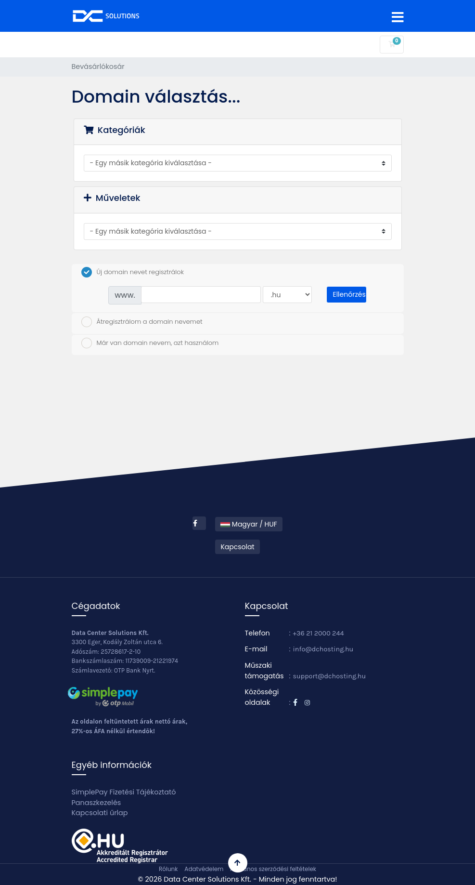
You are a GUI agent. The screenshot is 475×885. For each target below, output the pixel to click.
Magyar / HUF (248, 524)
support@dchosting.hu (329, 676)
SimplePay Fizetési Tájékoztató (124, 792)
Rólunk (168, 869)
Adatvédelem (203, 869)
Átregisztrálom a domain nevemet (142, 322)
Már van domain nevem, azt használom (150, 343)
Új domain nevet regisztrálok (132, 272)
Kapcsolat (237, 547)
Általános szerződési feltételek (273, 869)
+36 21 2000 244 (318, 633)
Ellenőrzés (349, 294)
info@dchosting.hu (323, 649)
